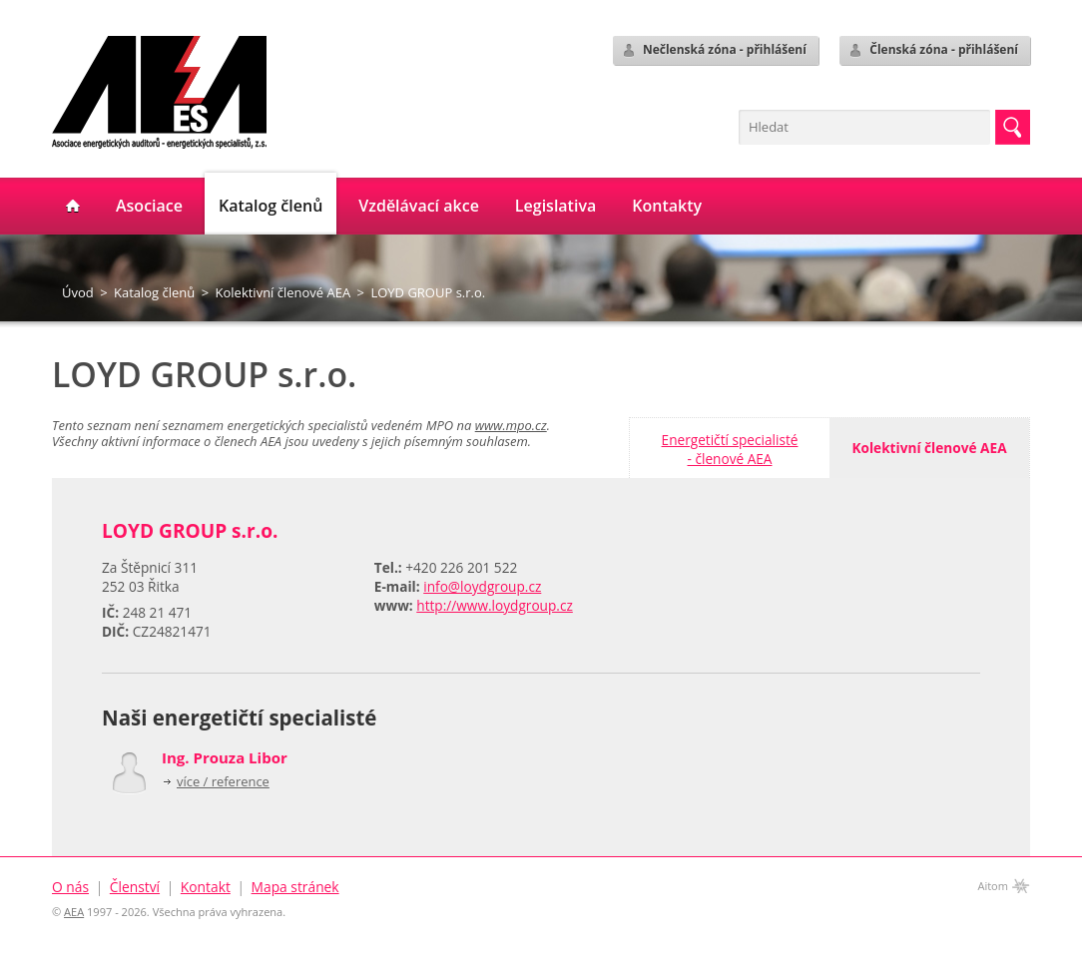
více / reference (223, 781)
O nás (70, 886)
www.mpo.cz (511, 425)
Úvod (78, 292)
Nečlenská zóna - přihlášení (714, 50)
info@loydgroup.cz (482, 586)
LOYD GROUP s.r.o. (427, 292)
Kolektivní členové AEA (283, 292)
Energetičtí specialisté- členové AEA (730, 449)
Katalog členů (154, 292)
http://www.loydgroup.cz (494, 605)
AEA (74, 911)
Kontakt (206, 886)
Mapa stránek (295, 886)
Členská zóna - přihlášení (932, 50)
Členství (135, 886)
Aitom (992, 885)
